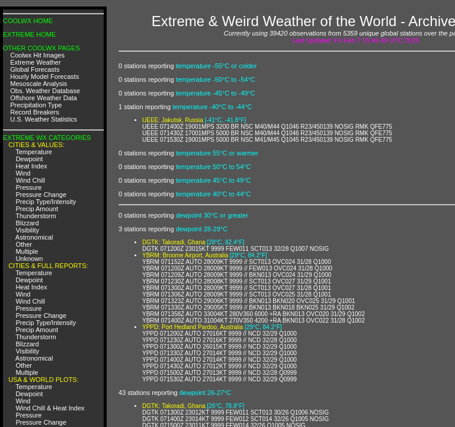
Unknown (29, 258)
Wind (22, 173)
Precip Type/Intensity (45, 201)
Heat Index (31, 166)
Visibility (27, 230)
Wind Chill (30, 180)
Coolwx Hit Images (37, 55)
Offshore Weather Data (43, 97)
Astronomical (34, 237)
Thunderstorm (35, 215)
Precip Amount (36, 208)
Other (23, 244)
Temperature (33, 151)
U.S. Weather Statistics (43, 119)
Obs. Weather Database (45, 90)
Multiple (26, 251)
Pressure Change (40, 194)
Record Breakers (34, 112)
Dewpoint (29, 158)
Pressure (28, 187)
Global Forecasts (34, 69)
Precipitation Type (36, 105)
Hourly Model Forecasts (44, 76)
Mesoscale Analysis (38, 83)
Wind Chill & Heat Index (49, 408)
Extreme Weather (35, 62)
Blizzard (27, 223)
